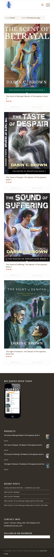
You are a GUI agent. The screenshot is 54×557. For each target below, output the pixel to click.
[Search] (41, 5)
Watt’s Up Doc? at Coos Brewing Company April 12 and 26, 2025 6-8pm (26, 505)
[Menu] (47, 5)
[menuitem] (41, 5)
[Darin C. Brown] (22, 5)
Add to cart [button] (16, 107)
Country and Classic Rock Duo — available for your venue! (22, 488)
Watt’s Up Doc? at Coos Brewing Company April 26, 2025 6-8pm (23, 501)
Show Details (37, 107)
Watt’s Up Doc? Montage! (12, 492)
